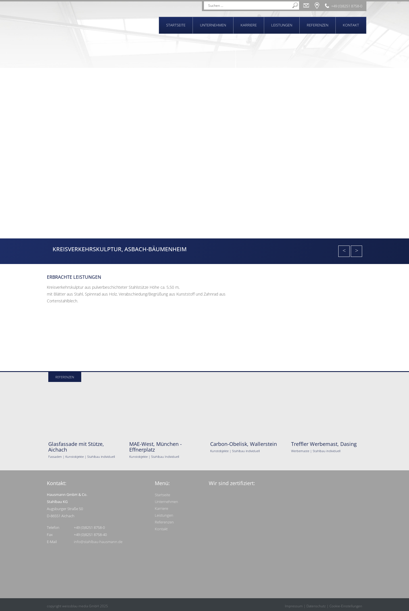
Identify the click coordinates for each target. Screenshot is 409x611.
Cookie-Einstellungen (345, 606)
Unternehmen (213, 25)
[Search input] (249, 5)
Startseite (175, 25)
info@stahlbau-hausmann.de (98, 541)
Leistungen (281, 25)
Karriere (249, 25)
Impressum (294, 606)
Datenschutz (316, 606)
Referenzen (317, 25)
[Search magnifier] (295, 5)
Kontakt (351, 25)
